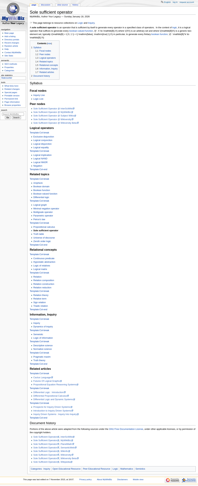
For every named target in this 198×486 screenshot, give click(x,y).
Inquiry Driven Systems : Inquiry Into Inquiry (55, 414)
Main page (9, 33)
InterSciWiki (66, 437)
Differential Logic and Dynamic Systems (53, 399)
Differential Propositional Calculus (50, 396)
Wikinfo (64, 451)
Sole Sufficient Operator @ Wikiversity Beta (55, 123)
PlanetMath (66, 444)
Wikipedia (65, 462)
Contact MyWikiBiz (12, 52)
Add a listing (9, 36)
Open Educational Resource (67, 469)
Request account (187, 2)
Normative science (42, 349)
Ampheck (38, 183)
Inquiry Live (39, 95)
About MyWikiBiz (104, 479)
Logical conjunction (42, 140)
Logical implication (42, 155)
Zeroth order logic (42, 241)
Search (4, 110)
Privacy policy (85, 479)
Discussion (45, 5)
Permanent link (11, 99)
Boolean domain (41, 186)
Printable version (11, 96)
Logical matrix (40, 269)
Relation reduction (42, 287)
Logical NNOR (40, 162)
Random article (11, 46)
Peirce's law (39, 219)
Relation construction (43, 284)
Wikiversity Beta (68, 458)
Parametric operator (43, 215)
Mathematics (126, 469)
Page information (12, 102)
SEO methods (10, 64)
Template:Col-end (38, 169)
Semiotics (140, 469)
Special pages (10, 92)
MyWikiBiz (65, 440)
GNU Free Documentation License (126, 429)
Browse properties (12, 105)
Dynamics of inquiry (43, 326)
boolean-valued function (81, 31)
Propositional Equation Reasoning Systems (54, 384)
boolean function (159, 34)
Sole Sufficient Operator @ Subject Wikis (53, 115)
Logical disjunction (42, 144)
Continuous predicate (43, 258)
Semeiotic (38, 334)
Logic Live (38, 99)
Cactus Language (42, 377)
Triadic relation (40, 306)
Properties (9, 67)
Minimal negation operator (46, 208)
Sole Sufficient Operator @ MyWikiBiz (52, 112)
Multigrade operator (43, 212)
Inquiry (91, 23)
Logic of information (43, 338)
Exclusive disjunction (43, 137)
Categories (36, 469)
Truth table (38, 234)
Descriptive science (43, 345)
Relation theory (40, 295)
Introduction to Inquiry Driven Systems (52, 411)
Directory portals (11, 40)
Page (34, 5)
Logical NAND (40, 158)
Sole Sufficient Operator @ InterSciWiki (52, 108)
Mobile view (138, 479)
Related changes (12, 89)
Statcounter (6, 78)
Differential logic (41, 197)
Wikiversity (65, 455)
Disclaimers (122, 479)
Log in (175, 2)
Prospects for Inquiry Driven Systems (51, 407)
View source (62, 5)
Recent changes (11, 43)
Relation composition (43, 280)
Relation (37, 277)
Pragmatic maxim (42, 357)
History (75, 5)
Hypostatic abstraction (44, 262)
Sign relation (39, 302)
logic (174, 27)
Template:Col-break (39, 132)
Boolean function (41, 190)
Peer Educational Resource (96, 469)
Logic (80, 23)
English (167, 2)
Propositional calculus (44, 227)
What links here (11, 86)
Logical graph (40, 205)
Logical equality (41, 147)
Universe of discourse (44, 238)
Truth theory (39, 360)
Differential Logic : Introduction (48, 392)
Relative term (40, 299)
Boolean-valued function (45, 194)
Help (6, 49)
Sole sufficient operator (45, 230)
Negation (37, 166)
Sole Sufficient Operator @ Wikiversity (52, 119)
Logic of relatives (41, 265)
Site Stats (8, 56)
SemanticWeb (67, 447)
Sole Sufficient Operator (45, 437)
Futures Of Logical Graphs (46, 381)
